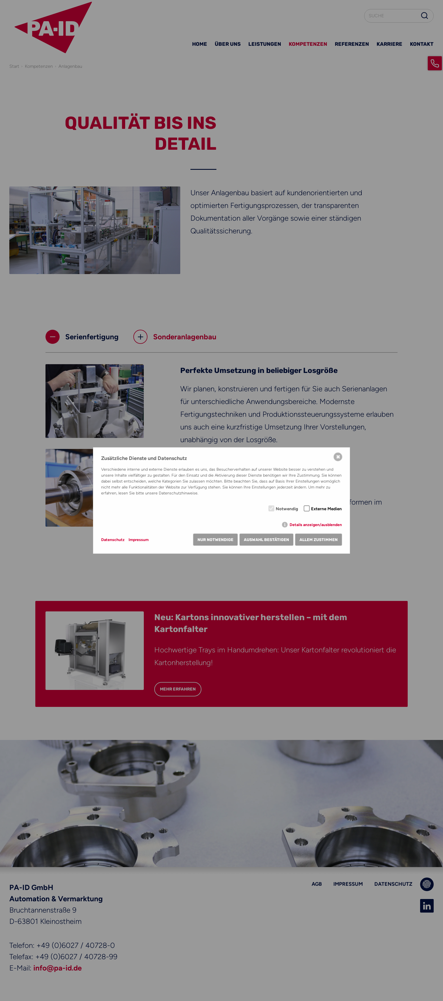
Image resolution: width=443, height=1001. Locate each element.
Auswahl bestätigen (266, 539)
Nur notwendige (215, 539)
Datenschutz (113, 539)
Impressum (139, 539)
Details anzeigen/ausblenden (316, 524)
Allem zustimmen (318, 539)
